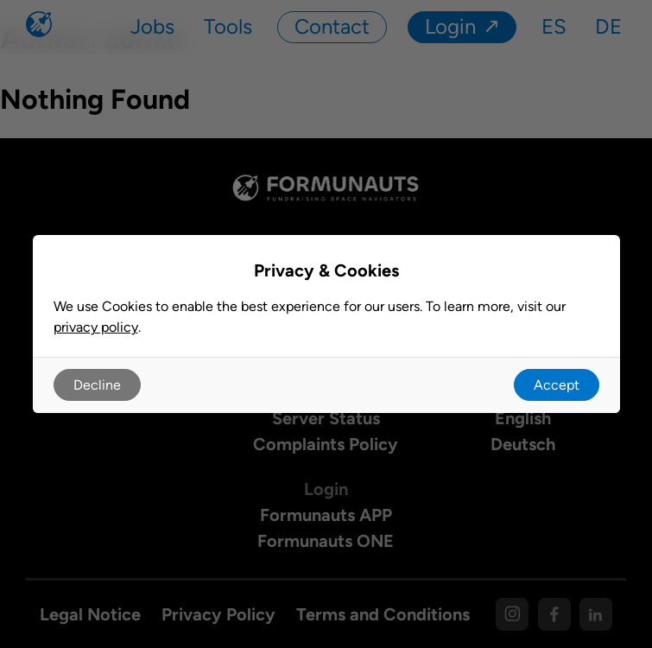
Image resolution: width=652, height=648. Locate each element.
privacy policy (96, 327)
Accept (556, 385)
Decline (97, 385)
